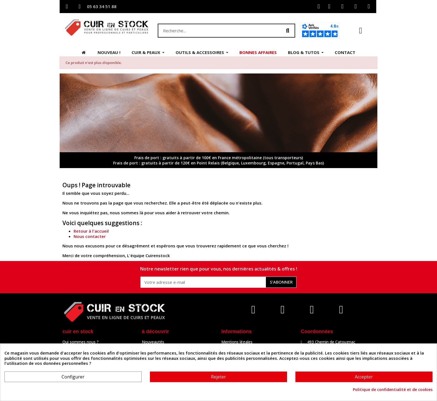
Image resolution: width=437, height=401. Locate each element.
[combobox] (216, 30)
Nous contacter (90, 236)
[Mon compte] (318, 6)
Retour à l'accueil (91, 231)
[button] (360, 31)
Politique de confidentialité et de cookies (393, 389)
